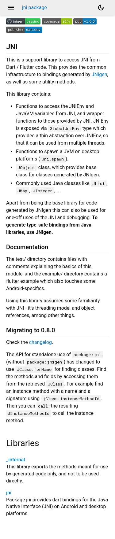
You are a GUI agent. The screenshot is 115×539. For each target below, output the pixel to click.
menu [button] (11, 7)
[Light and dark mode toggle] (101, 8)
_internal (15, 460)
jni (8, 493)
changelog (40, 342)
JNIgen (99, 74)
